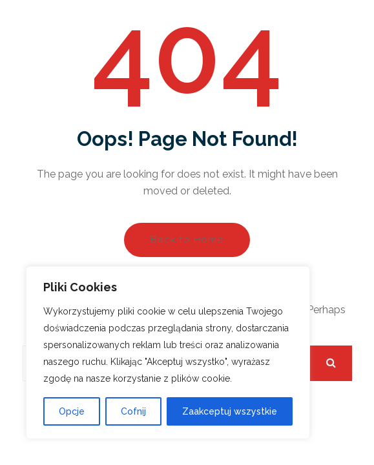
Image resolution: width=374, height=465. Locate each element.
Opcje (72, 411)
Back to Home (187, 239)
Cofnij (133, 411)
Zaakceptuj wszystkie (229, 411)
